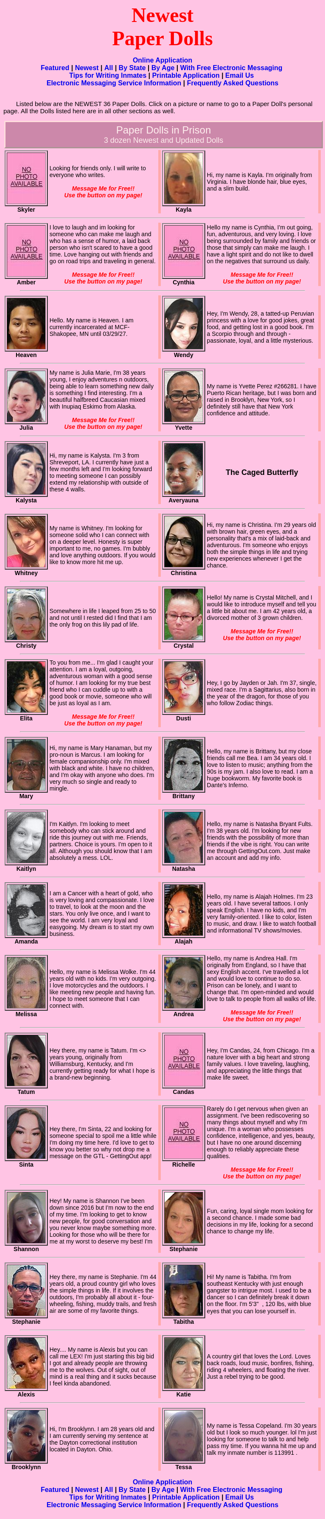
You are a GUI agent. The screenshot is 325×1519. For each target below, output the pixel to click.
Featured (55, 67)
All (109, 67)
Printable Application (186, 75)
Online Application (163, 60)
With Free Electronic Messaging (231, 67)
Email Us (239, 75)
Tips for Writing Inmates (108, 75)
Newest (87, 67)
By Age (163, 67)
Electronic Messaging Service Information (114, 83)
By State (132, 67)
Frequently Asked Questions (232, 83)
